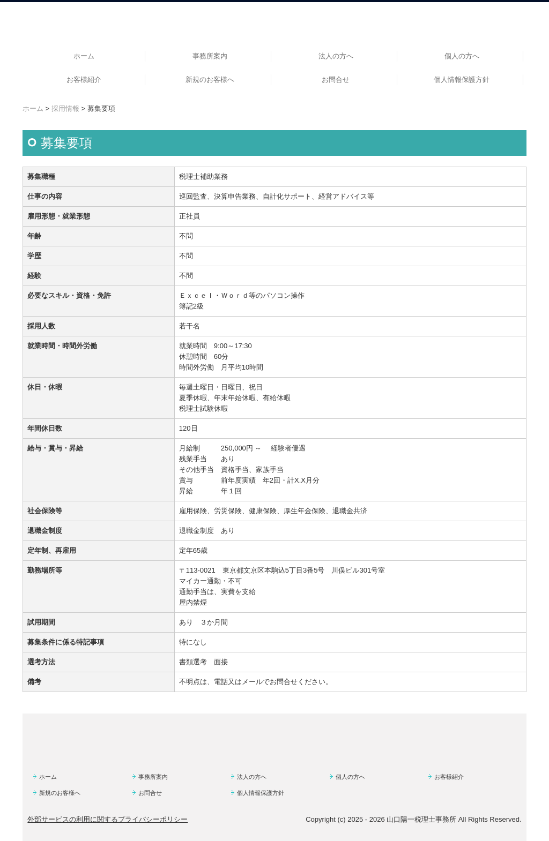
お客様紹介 (83, 80)
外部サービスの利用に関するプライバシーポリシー (107, 819)
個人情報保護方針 (461, 80)
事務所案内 (209, 56)
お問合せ (336, 80)
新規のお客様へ (210, 80)
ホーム (83, 56)
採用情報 (65, 108)
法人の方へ (335, 56)
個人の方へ (461, 56)
